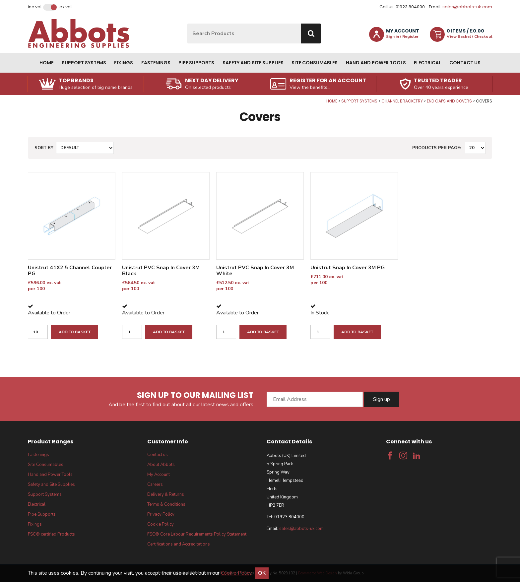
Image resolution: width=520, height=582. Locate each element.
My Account (158, 475)
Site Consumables (315, 62)
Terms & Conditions (166, 504)
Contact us (465, 62)
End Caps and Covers (449, 101)
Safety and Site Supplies (253, 62)
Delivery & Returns (165, 494)
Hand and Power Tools (376, 62)
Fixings (123, 62)
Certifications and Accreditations (178, 544)
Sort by (43, 148)
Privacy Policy (160, 514)
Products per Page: (436, 148)
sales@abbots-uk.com (467, 7)
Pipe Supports (196, 62)
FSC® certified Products (51, 534)
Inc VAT (35, 7)
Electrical (427, 62)
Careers (155, 484)
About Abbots (161, 465)
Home (46, 62)
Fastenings (155, 62)
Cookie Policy (160, 524)
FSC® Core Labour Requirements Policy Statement (196, 534)
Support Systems (84, 62)
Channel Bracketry (402, 101)
